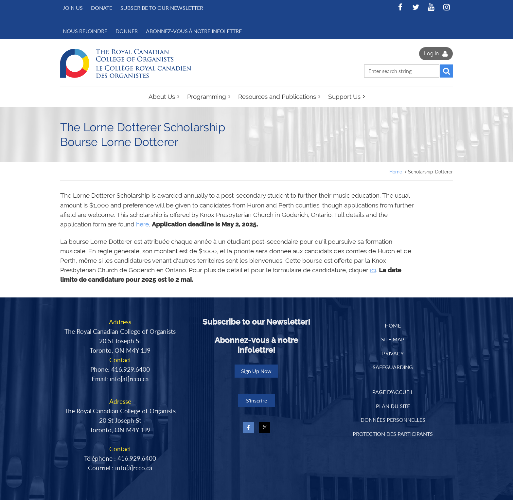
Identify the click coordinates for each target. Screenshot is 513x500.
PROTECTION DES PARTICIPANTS (393, 434)
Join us (73, 8)
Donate (101, 8)
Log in (431, 53)
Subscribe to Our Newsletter (161, 8)
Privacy (393, 353)
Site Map (392, 339)
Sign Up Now (256, 371)
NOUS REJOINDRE (85, 31)
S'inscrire (256, 400)
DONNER (126, 31)
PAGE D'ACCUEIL (392, 392)
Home (395, 171)
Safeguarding (393, 367)
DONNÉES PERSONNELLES (393, 420)
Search (446, 71)
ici (373, 270)
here (142, 224)
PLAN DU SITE (393, 406)
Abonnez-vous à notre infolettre (194, 31)
